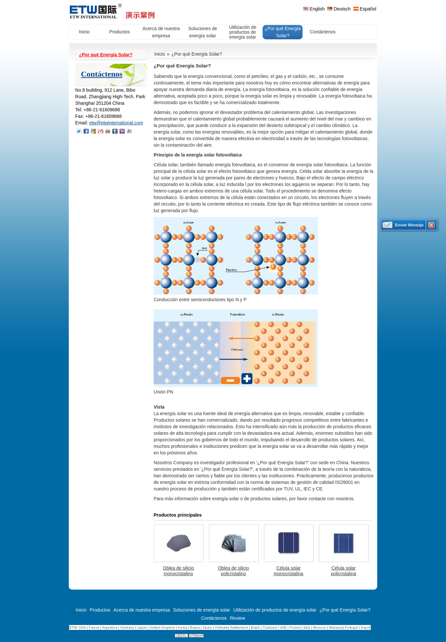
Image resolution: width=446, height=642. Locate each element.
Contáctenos (101, 74)
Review (237, 618)
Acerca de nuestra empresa (142, 610)
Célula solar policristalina (343, 570)
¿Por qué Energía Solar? (105, 54)
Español (364, 8)
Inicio (159, 54)
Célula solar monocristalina (288, 570)
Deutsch (338, 8)
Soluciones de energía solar (201, 610)
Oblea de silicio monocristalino (178, 570)
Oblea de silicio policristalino (233, 570)
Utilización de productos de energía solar (274, 610)
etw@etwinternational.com (116, 122)
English (314, 8)
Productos (100, 610)
